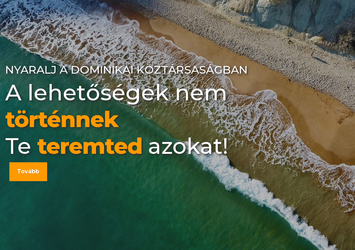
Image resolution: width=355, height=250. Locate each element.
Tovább (28, 171)
